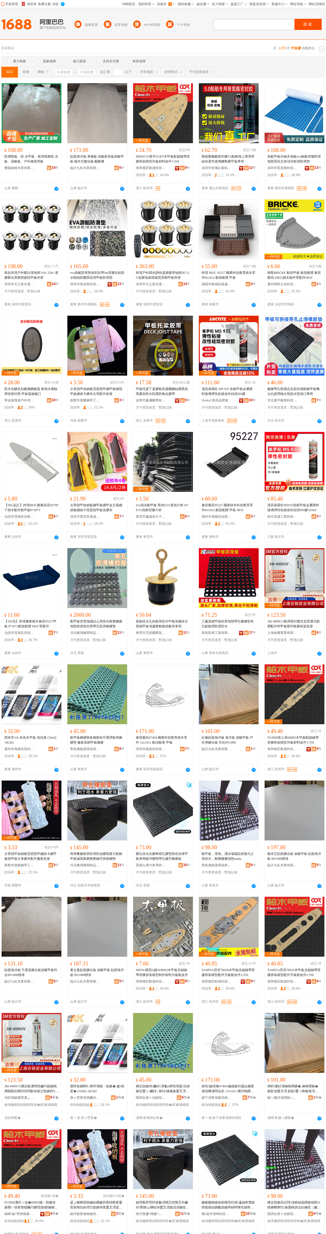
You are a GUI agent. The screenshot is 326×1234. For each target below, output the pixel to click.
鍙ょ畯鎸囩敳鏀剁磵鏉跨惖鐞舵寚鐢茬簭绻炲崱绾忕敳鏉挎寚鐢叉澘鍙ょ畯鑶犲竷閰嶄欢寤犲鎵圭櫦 (96, 1205)
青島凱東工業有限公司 (216, 633)
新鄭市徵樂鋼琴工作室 (85, 400)
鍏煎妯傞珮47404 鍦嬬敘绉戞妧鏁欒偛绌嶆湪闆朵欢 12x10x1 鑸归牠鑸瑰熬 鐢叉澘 (228, 1089)
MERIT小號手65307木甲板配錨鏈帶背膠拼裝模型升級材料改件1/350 (163, 159)
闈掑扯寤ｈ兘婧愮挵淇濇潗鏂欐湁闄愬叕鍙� (151, 1098)
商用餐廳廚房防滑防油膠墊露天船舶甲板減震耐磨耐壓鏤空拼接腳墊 (96, 856)
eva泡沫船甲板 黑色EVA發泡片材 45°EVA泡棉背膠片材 (162, 507)
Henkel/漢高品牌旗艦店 (216, 400)
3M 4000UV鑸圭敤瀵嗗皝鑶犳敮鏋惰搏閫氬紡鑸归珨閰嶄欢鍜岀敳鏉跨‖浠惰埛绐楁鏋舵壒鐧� (31, 1089)
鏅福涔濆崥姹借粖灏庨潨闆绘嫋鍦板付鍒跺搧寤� (216, 1214)
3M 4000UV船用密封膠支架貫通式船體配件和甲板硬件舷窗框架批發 (293, 623)
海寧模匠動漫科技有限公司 (151, 168)
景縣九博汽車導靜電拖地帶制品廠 (151, 865)
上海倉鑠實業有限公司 (282, 633)
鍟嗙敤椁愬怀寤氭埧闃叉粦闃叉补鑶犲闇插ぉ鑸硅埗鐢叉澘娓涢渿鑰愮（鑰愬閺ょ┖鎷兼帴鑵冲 (162, 1205)
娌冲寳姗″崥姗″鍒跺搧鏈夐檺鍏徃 (151, 1214)
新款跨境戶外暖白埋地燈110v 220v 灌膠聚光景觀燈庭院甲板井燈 (31, 275)
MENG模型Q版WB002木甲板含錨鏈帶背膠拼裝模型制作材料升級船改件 (162, 972)
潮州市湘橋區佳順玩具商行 (216, 516)
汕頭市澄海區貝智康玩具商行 (19, 633)
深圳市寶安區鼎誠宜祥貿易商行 (85, 516)
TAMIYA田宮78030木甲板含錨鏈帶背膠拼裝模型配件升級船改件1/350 (228, 972)
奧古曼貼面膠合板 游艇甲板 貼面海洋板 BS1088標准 (97, 972)
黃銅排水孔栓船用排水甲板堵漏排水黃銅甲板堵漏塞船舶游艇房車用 (162, 623)
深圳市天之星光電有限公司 (19, 284)
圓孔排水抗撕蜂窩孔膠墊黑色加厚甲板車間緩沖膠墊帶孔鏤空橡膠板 (162, 856)
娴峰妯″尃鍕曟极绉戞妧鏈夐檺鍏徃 (19, 1214)
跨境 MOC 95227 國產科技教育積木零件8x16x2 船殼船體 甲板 (228, 275)
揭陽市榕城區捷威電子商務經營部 (216, 284)
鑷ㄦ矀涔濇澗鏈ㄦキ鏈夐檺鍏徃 (282, 1098)
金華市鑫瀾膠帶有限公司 (151, 400)
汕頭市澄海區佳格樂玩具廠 (19, 516)
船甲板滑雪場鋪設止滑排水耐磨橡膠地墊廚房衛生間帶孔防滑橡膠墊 (96, 623)
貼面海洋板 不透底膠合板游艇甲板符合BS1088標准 (30, 972)
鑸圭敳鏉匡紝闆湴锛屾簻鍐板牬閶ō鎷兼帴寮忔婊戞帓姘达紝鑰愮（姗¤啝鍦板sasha (293, 1205)
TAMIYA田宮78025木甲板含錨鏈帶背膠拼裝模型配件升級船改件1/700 (294, 972)
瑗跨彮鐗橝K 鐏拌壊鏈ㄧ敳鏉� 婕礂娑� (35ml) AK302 (97, 1088)
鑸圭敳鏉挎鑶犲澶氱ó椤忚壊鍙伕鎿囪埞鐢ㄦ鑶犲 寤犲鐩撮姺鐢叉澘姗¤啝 (163, 1089)
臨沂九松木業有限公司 (85, 168)
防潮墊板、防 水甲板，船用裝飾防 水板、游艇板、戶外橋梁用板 (31, 159)
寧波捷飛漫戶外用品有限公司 (19, 400)
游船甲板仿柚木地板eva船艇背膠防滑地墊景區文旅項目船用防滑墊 (294, 159)
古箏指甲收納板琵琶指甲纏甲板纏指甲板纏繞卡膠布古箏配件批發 (96, 391)
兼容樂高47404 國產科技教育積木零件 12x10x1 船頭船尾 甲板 (161, 740)
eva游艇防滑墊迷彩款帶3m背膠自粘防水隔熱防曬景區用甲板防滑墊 (97, 275)
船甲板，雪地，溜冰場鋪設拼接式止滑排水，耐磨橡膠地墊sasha (228, 856)
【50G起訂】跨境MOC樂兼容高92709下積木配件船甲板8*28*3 (31, 507)
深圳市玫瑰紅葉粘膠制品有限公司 (216, 168)
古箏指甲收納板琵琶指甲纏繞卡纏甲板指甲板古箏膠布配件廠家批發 (30, 856)
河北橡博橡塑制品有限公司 (85, 633)
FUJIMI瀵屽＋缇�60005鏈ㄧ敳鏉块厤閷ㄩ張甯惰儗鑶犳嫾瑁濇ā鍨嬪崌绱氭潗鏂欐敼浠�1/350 (31, 1205)
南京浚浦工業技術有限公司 (282, 516)
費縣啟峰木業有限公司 (19, 168)
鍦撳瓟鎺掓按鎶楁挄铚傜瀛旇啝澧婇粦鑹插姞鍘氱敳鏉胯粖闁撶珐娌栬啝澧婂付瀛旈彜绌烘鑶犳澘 (228, 1205)
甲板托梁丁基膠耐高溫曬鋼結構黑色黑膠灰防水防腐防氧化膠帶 (162, 391)
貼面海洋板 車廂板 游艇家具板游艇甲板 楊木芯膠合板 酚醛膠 (97, 159)
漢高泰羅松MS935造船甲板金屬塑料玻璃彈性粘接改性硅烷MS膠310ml (293, 507)
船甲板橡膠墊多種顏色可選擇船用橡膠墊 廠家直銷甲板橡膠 (96, 740)
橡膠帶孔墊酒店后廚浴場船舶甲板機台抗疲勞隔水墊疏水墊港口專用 (293, 391)
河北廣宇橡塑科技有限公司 (282, 400)
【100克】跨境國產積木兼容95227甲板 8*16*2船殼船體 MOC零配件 (30, 623)
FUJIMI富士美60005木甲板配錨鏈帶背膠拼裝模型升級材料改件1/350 (293, 740)
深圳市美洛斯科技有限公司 (282, 168)
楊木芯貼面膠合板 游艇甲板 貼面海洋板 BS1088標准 (294, 856)
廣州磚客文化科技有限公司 (282, 284)
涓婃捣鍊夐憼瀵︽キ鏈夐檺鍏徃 (19, 1098)
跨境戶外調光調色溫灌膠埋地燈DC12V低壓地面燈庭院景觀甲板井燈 (162, 275)
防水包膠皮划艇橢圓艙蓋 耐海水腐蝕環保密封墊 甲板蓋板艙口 (30, 391)
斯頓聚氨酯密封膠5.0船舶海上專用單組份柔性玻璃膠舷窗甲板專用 (228, 159)
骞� (54, 1097)
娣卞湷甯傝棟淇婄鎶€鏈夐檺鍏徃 (216, 1098)
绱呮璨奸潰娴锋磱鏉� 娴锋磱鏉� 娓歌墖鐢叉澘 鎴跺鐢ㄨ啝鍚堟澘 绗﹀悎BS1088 (292, 1089)
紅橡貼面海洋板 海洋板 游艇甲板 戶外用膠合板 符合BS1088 (227, 740)
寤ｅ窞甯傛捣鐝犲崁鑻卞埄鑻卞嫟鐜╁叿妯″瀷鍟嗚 (85, 1098)
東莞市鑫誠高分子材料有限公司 (151, 516)
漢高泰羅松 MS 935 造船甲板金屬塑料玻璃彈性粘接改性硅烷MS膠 (227, 391)
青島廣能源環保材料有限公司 (85, 749)
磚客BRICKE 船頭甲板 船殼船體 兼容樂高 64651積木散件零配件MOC (294, 275)
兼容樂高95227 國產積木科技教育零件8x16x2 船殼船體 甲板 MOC (227, 507)
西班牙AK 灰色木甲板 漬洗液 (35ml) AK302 (30, 740)
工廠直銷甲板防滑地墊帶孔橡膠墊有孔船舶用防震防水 (228, 623)
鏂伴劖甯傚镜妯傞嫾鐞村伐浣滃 (85, 1214)
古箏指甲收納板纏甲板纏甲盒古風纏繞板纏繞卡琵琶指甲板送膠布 (96, 507)
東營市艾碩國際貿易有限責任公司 (151, 633)
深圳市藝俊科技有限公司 (151, 749)
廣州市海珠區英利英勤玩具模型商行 (19, 749)
